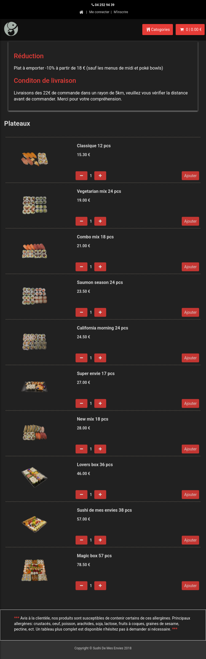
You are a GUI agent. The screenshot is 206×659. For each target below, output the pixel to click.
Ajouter (190, 177)
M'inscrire (121, 11)
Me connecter (99, 11)
